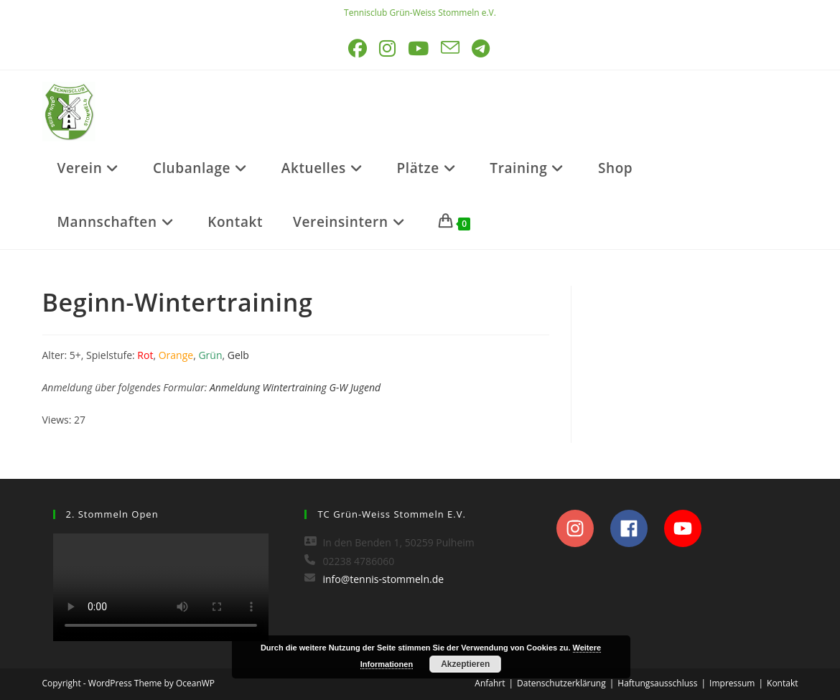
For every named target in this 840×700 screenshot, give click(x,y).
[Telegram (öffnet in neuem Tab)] (482, 48)
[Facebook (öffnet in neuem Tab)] (358, 48)
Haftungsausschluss (657, 683)
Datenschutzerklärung (561, 683)
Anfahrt (490, 683)
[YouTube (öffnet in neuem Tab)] (419, 48)
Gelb (238, 355)
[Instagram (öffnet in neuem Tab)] (388, 48)
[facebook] (635, 528)
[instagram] (581, 528)
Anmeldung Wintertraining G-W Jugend (295, 387)
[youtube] (686, 528)
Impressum (732, 683)
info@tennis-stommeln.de (383, 579)
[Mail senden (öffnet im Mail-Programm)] (451, 48)
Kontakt (782, 683)
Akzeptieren (465, 664)
